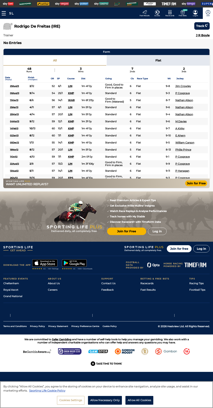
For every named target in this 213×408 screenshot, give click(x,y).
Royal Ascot (10, 289)
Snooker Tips (197, 309)
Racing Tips (196, 283)
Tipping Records (199, 315)
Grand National (12, 296)
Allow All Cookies (139, 402)
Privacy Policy (37, 352)
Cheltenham (11, 283)
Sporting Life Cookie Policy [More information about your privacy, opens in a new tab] (47, 393)
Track (202, 26)
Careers (52, 289)
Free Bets (146, 315)
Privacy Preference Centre (85, 352)
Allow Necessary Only (105, 402)
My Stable (146, 309)
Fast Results (148, 289)
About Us (54, 283)
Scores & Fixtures (151, 296)
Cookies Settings (70, 402)
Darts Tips (195, 302)
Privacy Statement (58, 352)
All (55, 60)
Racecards (147, 283)
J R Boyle (203, 35)
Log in (201, 249)
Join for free (179, 249)
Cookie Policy (110, 352)
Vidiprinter (147, 302)
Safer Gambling (110, 302)
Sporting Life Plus (59, 296)
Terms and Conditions (15, 352)
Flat (158, 60)
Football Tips (197, 289)
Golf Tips (194, 296)
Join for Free (196, 183)
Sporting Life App (58, 302)
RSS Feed (53, 321)
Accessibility (109, 296)
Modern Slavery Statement (64, 315)
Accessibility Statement (62, 309)
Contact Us (108, 283)
